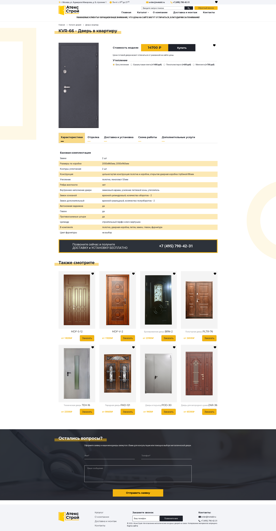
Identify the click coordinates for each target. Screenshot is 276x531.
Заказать (87, 338)
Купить (182, 47)
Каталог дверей (75, 25)
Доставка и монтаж (185, 12)
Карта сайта (132, 526)
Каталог (142, 12)
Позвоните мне (171, 518)
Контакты (209, 12)
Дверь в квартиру (92, 25)
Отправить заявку (138, 492)
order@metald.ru (157, 2)
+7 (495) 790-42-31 (181, 2)
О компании (160, 12)
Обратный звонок (206, 8)
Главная (126, 12)
